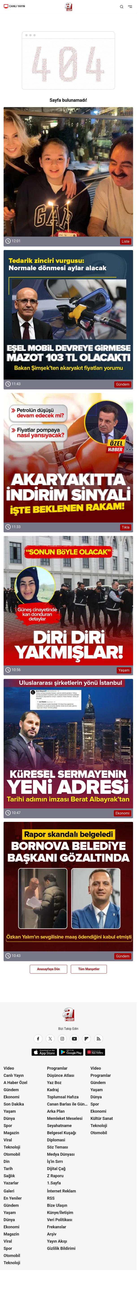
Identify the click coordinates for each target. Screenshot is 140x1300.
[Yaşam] (68, 600)
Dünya (9, 1118)
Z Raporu (55, 1175)
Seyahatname (59, 1125)
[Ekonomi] (68, 743)
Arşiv (51, 1234)
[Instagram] (62, 1038)
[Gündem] (68, 315)
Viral (8, 1140)
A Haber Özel (15, 1082)
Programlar (57, 1068)
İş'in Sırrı (55, 1161)
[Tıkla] (68, 458)
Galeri (9, 1191)
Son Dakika (14, 1104)
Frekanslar (56, 1226)
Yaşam (10, 1111)
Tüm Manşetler (88, 969)
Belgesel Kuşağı (61, 1132)
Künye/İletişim (60, 1212)
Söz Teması (57, 1147)
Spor (8, 1125)
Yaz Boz (54, 1082)
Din (7, 1161)
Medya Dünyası (61, 1154)
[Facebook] (38, 1038)
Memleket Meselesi (64, 1118)
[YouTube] (74, 1038)
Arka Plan (56, 1111)
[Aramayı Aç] (121, 7)
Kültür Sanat (101, 1118)
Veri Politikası (59, 1219)
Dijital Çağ (56, 1168)
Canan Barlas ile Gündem (68, 1104)
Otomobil (12, 1154)
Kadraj (53, 1089)
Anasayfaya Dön (48, 969)
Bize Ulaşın (57, 1205)
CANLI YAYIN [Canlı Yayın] (14, 6)
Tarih (8, 1168)
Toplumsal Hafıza (63, 1097)
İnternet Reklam (61, 1191)
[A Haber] (68, 6)
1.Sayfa (54, 1183)
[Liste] (68, 172)
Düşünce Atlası (60, 1075)
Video (9, 1068)
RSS (51, 1198)
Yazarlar (11, 1183)
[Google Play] (71, 1052)
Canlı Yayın (14, 1075)
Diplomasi (56, 1140)
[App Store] (44, 1052)
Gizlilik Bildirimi (61, 1248)
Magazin (11, 1132)
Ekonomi (11, 1097)
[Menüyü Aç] (130, 6)
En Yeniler (13, 1198)
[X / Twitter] (50, 1038)
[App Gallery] (95, 1052)
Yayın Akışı (57, 1241)
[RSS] (98, 1038)
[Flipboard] (86, 1038)
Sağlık (9, 1175)
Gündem (11, 1089)
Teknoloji (12, 1147)
